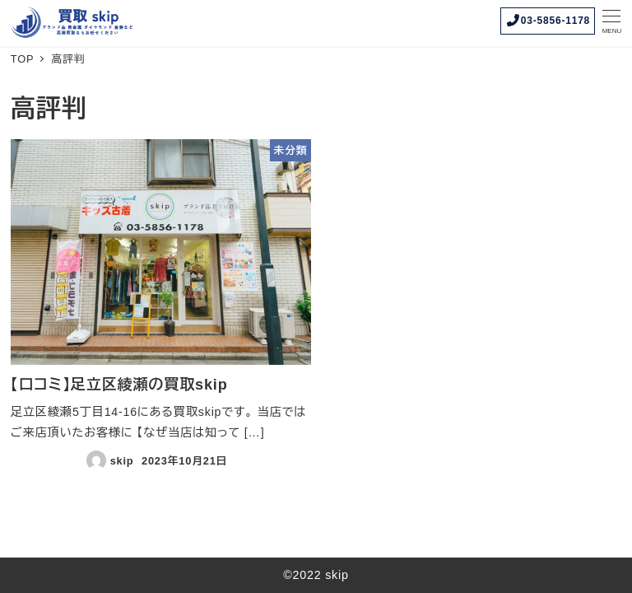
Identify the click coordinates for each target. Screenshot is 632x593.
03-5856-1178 (547, 20)
